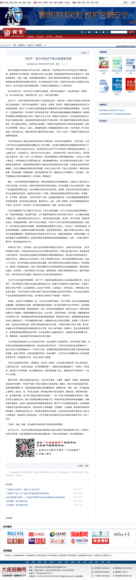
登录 (125, 2)
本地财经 (30, 37)
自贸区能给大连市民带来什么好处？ (112, 110)
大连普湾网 (62, 555)
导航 (97, 2)
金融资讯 (21, 45)
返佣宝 (60, 2)
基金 (51, 2)
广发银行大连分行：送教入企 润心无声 (23, 489)
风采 (83, 2)
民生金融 (40, 37)
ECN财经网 (52, 555)
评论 (20, 2)
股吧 (79, 2)
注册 (133, 2)
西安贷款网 (72, 555)
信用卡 (45, 2)
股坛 (108, 562)
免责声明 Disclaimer (102, 572)
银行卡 (52, 562)
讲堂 (92, 2)
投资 (24, 2)
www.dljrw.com (32, 64)
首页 (14, 45)
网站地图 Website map (123, 576)
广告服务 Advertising (102, 576)
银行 (40, 2)
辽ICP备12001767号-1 (44, 573)
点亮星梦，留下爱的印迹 (16, 501)
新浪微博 (122, 46)
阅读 (11, 2)
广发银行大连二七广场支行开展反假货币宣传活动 (27, 493)
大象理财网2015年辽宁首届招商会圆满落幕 (115, 114)
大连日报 (64, 64)
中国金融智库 (30, 555)
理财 (33, 562)
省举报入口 (107, 555)
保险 (55, 2)
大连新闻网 (81, 555)
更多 (133, 46)
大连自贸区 (104, 92)
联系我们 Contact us (102, 568)
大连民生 (30, 45)
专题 (29, 2)
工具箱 (66, 2)
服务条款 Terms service (123, 568)
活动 (88, 2)
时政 (15, 2)
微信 (117, 46)
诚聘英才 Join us (121, 572)
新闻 (6, 2)
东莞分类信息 (42, 555)
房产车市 (49, 37)
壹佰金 (89, 555)
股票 (39, 562)
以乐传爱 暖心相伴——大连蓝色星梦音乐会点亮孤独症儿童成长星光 (35, 497)
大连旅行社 (97, 555)
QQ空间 (129, 46)
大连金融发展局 (18, 555)
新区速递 (59, 37)
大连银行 (7, 555)
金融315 (130, 92)
